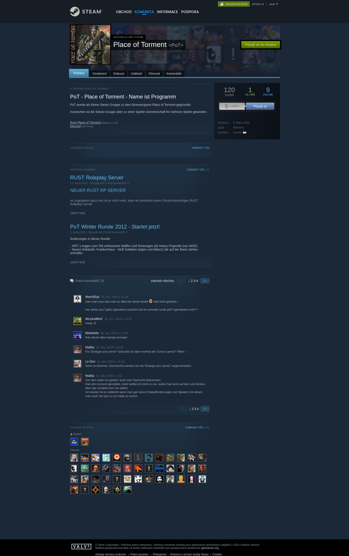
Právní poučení (139, 554)
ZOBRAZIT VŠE (200, 148)
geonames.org (210, 548)
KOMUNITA (144, 12)
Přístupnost (159, 554)
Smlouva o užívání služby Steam (189, 554)
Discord (75, 126)
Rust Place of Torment (85, 122)
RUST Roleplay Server (97, 178)
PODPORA (190, 12)
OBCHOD (124, 12)
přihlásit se (258, 4)
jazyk (272, 4)
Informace (167, 12)
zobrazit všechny (162, 281)
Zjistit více (77, 213)
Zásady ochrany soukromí (110, 554)
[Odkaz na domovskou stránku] (89, 15)
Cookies (217, 554)
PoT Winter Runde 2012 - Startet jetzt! (115, 227)
